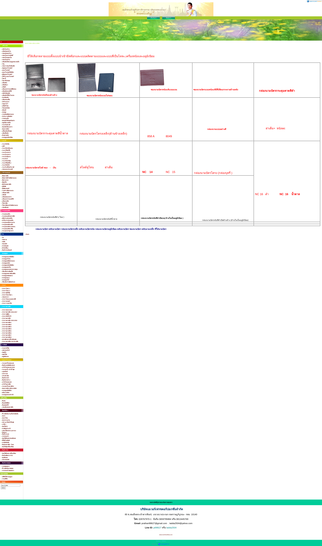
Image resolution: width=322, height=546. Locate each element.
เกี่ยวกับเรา (153, 18)
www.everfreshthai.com (166, 534)
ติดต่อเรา (168, 18)
